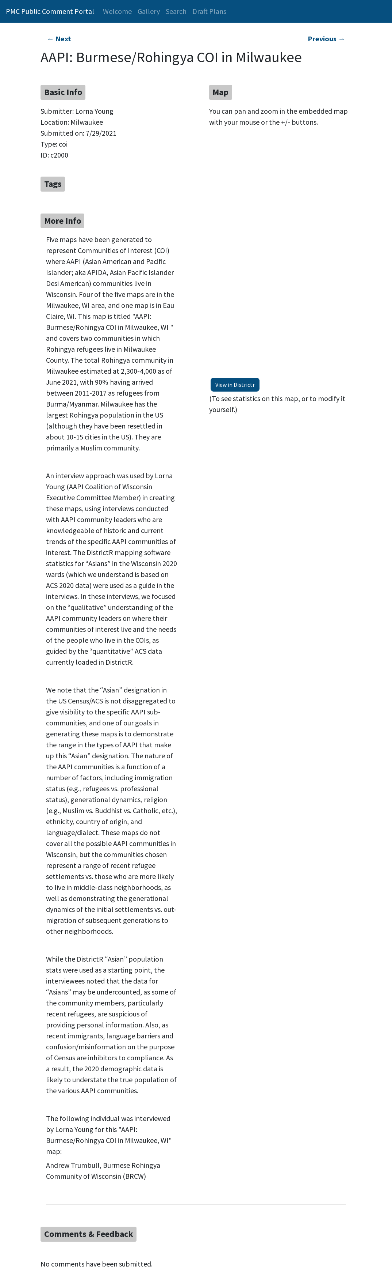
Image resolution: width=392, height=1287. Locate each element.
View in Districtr (235, 384)
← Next (59, 38)
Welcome (117, 11)
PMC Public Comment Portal (50, 11)
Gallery (149, 11)
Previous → (326, 38)
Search (176, 11)
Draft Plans (209, 11)
